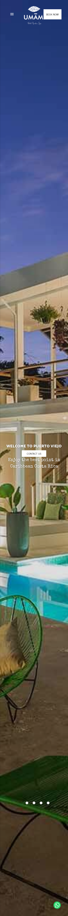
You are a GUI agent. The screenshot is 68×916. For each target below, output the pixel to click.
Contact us (34, 453)
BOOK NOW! (52, 14)
